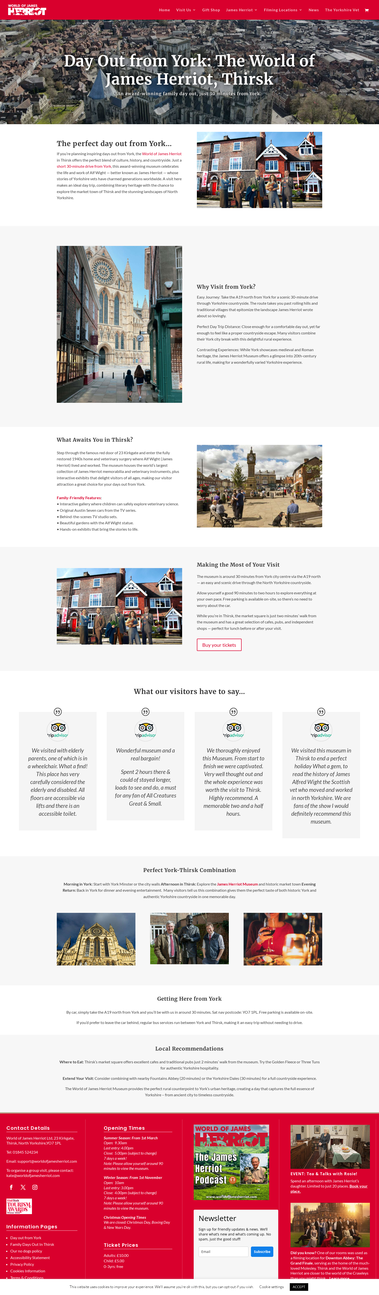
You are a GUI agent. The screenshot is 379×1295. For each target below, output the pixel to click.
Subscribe (262, 1251)
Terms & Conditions (27, 1277)
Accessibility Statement (30, 1257)
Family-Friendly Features (79, 497)
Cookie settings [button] (271, 1286)
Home (164, 10)
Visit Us (183, 10)
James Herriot (239, 10)
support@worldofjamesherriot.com (47, 1161)
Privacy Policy (22, 1264)
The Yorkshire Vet (342, 10)
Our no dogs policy (26, 1251)
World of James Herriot (162, 153)
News (314, 10)
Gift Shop (211, 10)
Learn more (339, 1278)
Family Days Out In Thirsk (32, 1244)
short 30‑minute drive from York (84, 166)
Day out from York (25, 1237)
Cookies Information (27, 1270)
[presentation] (236, 1271)
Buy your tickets (219, 645)
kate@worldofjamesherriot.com (33, 1175)
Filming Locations (281, 10)
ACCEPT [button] (299, 1287)
